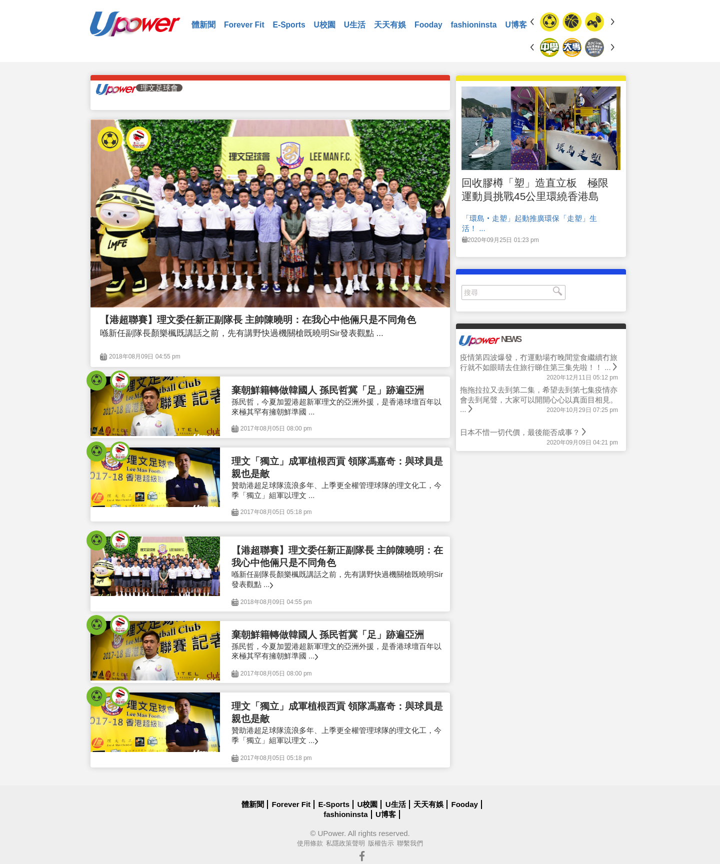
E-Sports (289, 24)
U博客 (515, 24)
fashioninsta (474, 24)
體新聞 (204, 24)
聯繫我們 (410, 843)
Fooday (428, 24)
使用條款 (310, 843)
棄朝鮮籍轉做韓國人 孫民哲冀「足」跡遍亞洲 (328, 390)
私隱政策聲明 (345, 843)
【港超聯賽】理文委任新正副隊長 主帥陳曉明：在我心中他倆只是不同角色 (258, 319)
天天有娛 (390, 24)
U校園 (325, 24)
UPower (331, 833)
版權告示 (381, 843)
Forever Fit (244, 24)
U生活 (355, 24)
